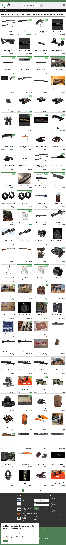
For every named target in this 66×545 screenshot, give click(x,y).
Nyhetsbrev (45, 529)
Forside (2, 10)
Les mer (46, 540)
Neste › (36, 490)
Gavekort (36, 521)
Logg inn (35, 522)
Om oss (35, 519)
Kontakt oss (36, 524)
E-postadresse (36, 498)
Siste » (41, 490)
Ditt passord (36, 503)
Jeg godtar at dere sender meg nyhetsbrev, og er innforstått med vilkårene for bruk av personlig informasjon (20, 536)
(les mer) (14, 537)
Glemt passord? (46, 508)
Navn (11, 532)
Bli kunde (36, 518)
